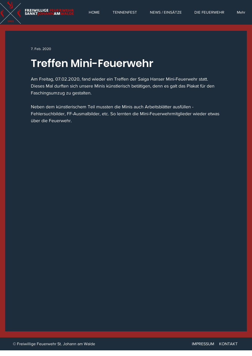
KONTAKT (228, 344)
